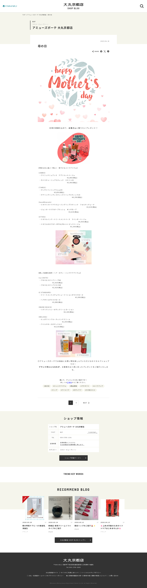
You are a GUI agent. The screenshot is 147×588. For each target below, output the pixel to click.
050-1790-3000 (75, 567)
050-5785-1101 (66, 437)
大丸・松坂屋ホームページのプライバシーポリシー (46, 575)
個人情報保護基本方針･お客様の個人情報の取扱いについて (86, 575)
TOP (24, 14)
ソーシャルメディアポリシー (91, 572)
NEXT (86, 403)
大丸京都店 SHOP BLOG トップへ (75, 540)
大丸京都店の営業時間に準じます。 (72, 445)
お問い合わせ (114, 575)
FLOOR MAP (92, 432)
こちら (69, 382)
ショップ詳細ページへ (75, 458)
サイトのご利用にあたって (70, 572)
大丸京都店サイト (52, 572)
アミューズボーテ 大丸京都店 (36, 14)
